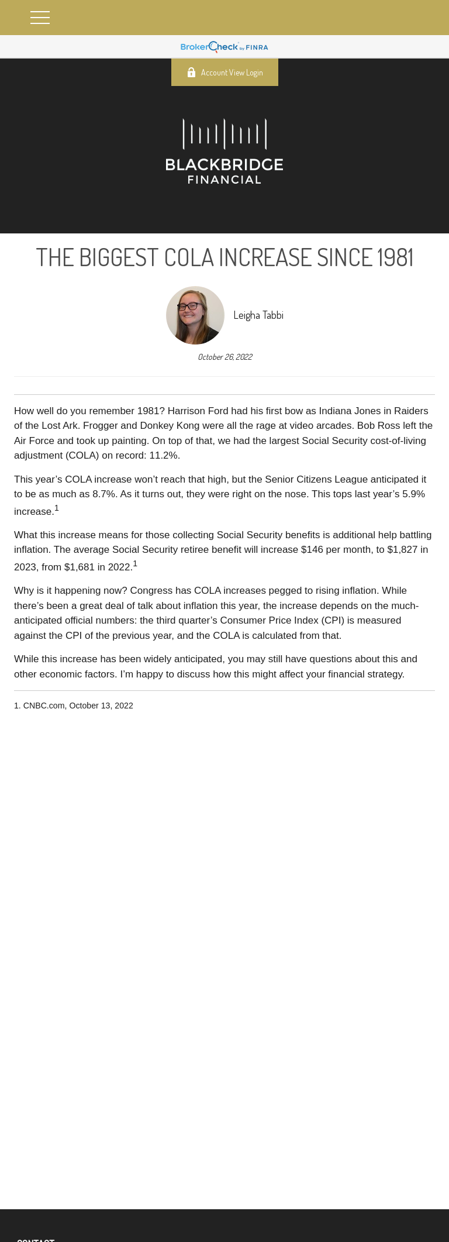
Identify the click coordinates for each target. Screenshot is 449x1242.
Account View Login (224, 72)
